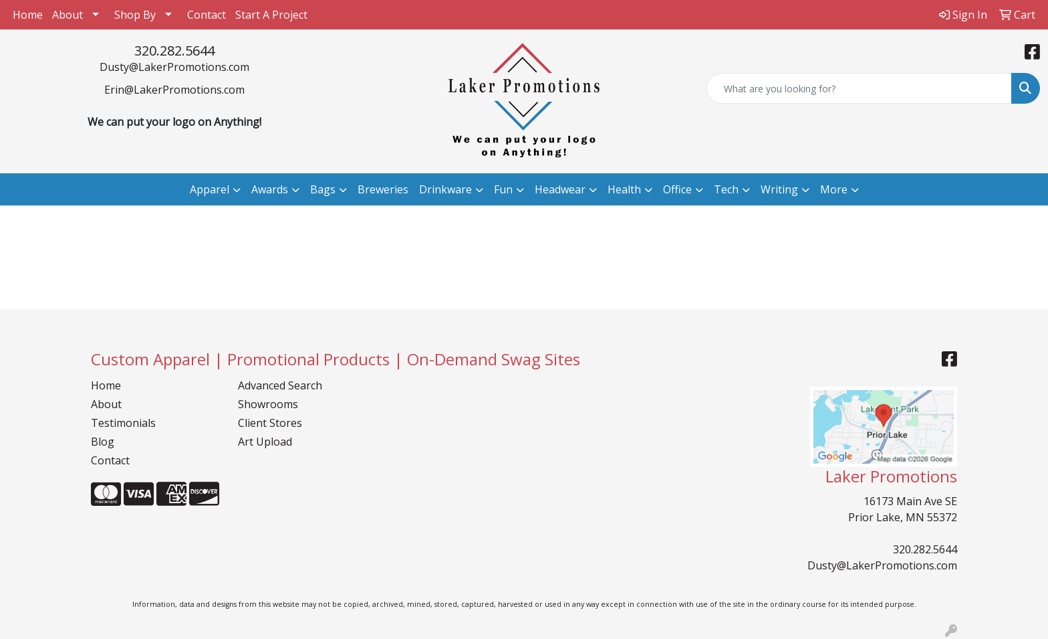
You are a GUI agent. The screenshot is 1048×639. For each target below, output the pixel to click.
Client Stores (270, 423)
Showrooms (268, 404)
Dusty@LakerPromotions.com (174, 67)
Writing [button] (779, 189)
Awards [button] (269, 189)
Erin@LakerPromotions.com (174, 89)
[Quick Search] (859, 88)
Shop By (135, 14)
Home (28, 14)
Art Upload (265, 441)
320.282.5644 (174, 50)
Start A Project (271, 14)
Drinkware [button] (445, 189)
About (67, 14)
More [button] (833, 189)
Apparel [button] (209, 189)
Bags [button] (323, 189)
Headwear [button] (560, 189)
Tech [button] (726, 189)
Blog (102, 441)
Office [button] (677, 189)
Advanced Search (280, 385)
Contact (206, 14)
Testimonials (123, 423)
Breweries (383, 189)
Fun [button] (503, 189)
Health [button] (624, 189)
